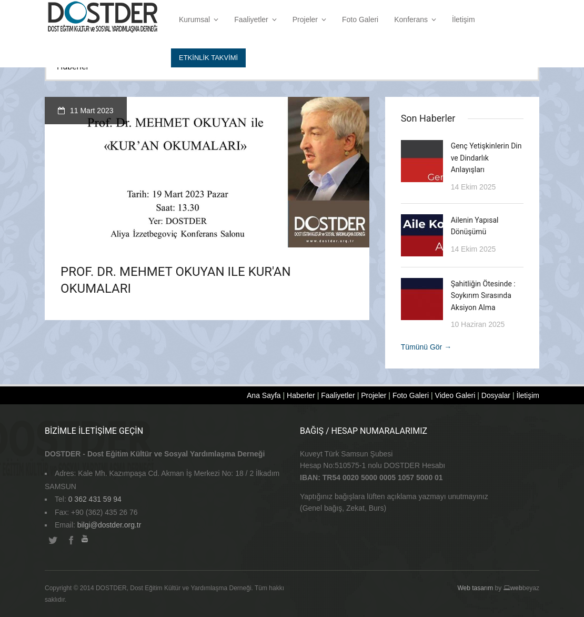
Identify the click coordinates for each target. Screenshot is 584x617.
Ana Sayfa (264, 395)
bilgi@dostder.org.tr (109, 525)
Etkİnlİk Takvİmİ (208, 58)
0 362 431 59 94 (95, 499)
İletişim (463, 19)
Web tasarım (475, 588)
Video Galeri (455, 395)
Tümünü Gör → (426, 347)
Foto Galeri (360, 19)
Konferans (415, 19)
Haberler (301, 395)
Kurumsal (198, 19)
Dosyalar (495, 395)
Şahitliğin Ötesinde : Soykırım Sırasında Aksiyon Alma (483, 296)
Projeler (309, 19)
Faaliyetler (255, 19)
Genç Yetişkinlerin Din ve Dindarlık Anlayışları (486, 158)
